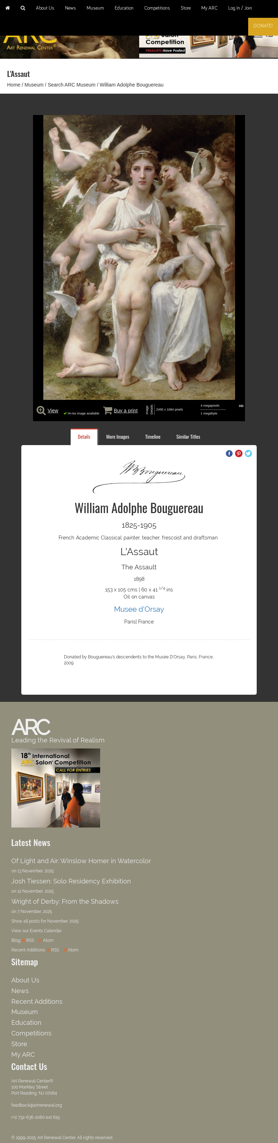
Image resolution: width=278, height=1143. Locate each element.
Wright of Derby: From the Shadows (65, 901)
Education (124, 8)
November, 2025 (63, 921)
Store (186, 8)
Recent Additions (36, 1001)
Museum (95, 8)
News (70, 8)
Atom (48, 940)
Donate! (263, 26)
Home (13, 85)
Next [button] (265, 36)
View (53, 410)
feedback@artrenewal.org (36, 1105)
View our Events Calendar (36, 930)
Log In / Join (240, 8)
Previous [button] (151, 36)
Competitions (157, 8)
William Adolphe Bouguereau (132, 85)
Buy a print (126, 410)
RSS (30, 940)
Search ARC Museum (72, 85)
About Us (45, 8)
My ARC (209, 8)
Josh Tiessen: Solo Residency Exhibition (71, 881)
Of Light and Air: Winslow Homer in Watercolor (81, 861)
